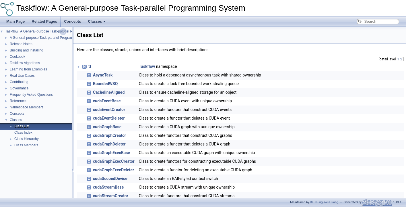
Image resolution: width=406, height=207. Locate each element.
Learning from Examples (28, 69)
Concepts (72, 21)
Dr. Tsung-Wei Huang (324, 202)
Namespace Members (26, 107)
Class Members (26, 145)
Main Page (15, 21)
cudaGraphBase (107, 126)
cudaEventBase (107, 101)
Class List (21, 126)
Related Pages (44, 21)
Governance (19, 88)
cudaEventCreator (109, 109)
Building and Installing (26, 50)
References (18, 101)
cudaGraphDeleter (109, 144)
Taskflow (147, 66)
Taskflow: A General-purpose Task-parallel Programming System (130, 7)
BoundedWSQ (105, 83)
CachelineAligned (109, 92)
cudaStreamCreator (110, 195)
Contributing (19, 82)
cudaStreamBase (108, 187)
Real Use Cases (22, 76)
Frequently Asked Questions (31, 95)
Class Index (23, 133)
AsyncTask (103, 75)
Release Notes (21, 44)
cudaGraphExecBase (111, 152)
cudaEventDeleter (109, 118)
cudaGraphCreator (109, 135)
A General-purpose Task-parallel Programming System (51, 38)
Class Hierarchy (26, 139)
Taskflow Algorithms (25, 63)
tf (89, 66)
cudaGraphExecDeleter (113, 170)
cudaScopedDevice (110, 178)
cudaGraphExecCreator (114, 161)
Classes (96, 21)
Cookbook (17, 57)
